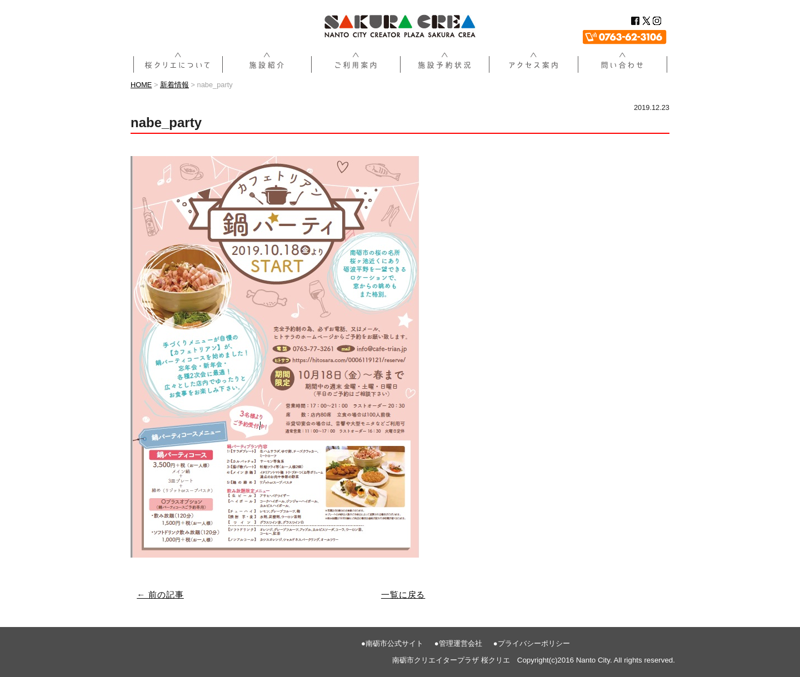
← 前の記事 (160, 594)
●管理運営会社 (458, 643)
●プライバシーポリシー (531, 643)
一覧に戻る (403, 594)
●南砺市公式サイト (392, 643)
